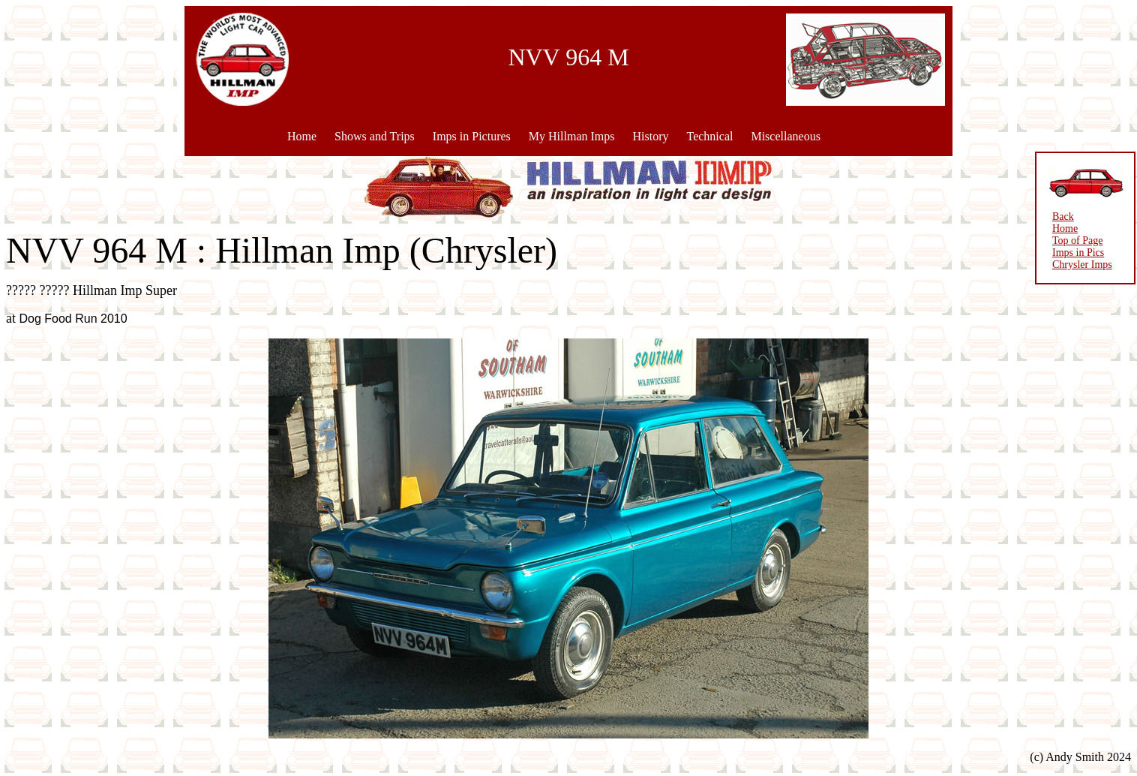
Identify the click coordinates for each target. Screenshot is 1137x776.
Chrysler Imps (1082, 264)
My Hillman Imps (572, 136)
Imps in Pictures (472, 136)
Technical (709, 136)
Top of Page (1077, 240)
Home (301, 136)
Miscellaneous (785, 136)
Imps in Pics (1078, 252)
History (650, 136)
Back (1063, 216)
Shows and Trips (374, 136)
